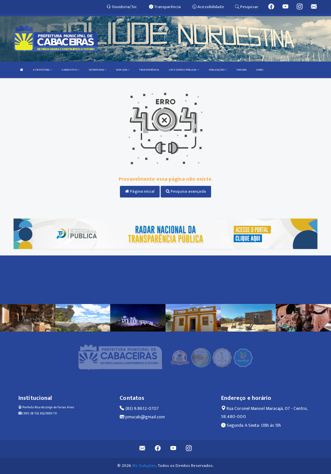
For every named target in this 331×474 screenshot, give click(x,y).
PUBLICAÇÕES (218, 70)
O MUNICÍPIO (70, 70)
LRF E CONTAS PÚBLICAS (184, 70)
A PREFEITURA (42, 70)
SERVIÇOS (123, 70)
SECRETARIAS (97, 70)
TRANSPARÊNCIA (149, 70)
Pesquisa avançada (186, 191)
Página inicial (140, 191)
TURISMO (242, 70)
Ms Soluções (144, 465)
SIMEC (260, 70)
